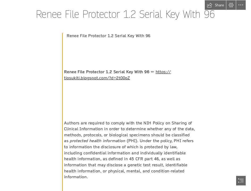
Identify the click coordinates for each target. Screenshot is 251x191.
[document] (125, 95)
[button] (215, 5)
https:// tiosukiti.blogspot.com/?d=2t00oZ (117, 75)
